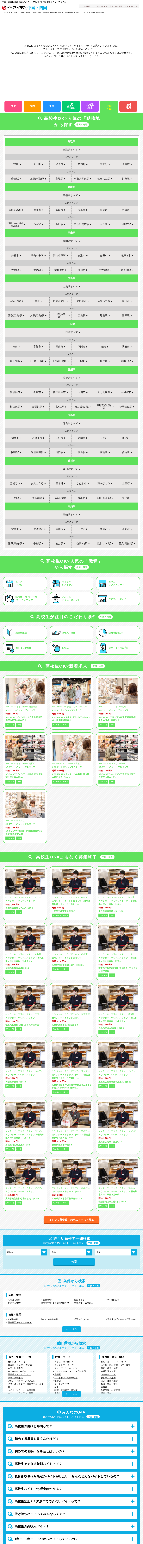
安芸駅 (59, 543)
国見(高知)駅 (126, 543)
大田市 (126, 209)
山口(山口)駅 (37, 361)
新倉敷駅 (59, 270)
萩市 (103, 346)
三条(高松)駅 (59, 498)
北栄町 (15, 164)
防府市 (126, 346)
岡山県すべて (70, 241)
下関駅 (81, 361)
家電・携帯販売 (15, 1377)
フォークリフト (108, 1374)
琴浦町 (81, 164)
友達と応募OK (14, 1303)
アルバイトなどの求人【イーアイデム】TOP (19, 12)
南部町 (104, 164)
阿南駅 (15, 452)
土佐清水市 (37, 529)
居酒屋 (57, 1374)
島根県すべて (70, 195)
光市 (15, 346)
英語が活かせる (81, 1319)
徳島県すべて (70, 423)
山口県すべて (70, 332)
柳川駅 (81, 270)
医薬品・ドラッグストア (19, 1374)
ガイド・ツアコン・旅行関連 (21, 1390)
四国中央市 (59, 392)
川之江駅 (59, 406)
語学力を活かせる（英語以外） (122, 1319)
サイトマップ (131, 6)
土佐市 (81, 529)
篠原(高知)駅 (15, 543)
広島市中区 (103, 301)
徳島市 (15, 437)
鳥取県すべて (70, 149)
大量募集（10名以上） (84, 1303)
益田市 (59, 209)
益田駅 (59, 224)
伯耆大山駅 (103, 178)
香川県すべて (70, 469)
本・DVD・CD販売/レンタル (21, 1371)
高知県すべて (70, 514)
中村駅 (37, 543)
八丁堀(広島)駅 (59, 316)
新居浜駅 (37, 406)
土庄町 (126, 483)
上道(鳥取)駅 (37, 178)
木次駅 (104, 224)
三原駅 (126, 315)
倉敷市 (81, 255)
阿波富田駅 (37, 452)
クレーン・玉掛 (108, 1377)
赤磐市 (104, 255)
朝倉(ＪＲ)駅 (104, 543)
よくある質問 (116, 6)
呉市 (37, 301)
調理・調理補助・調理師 (66, 1390)
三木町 (59, 483)
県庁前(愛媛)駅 (104, 407)
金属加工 (105, 1387)
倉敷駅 (37, 270)
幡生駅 (104, 361)
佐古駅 (126, 452)
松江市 (37, 209)
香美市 (104, 529)
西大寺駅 (104, 270)
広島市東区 (59, 301)
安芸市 (15, 529)
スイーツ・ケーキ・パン (66, 1368)
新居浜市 (15, 392)
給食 (56, 1387)
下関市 (81, 346)
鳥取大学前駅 (81, 178)
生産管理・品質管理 (110, 1390)
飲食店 (57, 1381)
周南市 (59, 346)
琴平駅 (126, 498)
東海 (51, 106)
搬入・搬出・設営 (109, 1381)
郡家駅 (126, 178)
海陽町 (126, 437)
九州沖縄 (128, 106)
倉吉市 (126, 164)
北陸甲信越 (71, 106)
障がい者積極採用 (49, 1319)
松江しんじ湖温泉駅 (15, 224)
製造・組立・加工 (109, 1368)
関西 (32, 106)
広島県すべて (70, 286)
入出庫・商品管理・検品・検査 (115, 1365)
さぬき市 (82, 483)
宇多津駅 (37, 498)
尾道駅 (104, 315)
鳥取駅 (59, 178)
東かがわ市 (103, 483)
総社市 (15, 255)
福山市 (126, 301)
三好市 (59, 437)
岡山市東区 (59, 255)
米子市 (59, 164)
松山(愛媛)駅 (81, 406)
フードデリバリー (62, 1384)
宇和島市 (126, 392)
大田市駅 (126, 224)
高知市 (126, 529)
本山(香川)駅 (104, 498)
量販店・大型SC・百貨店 (20, 1365)
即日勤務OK (46, 1300)
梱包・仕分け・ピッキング (113, 1362)
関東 (13, 106)
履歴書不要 (79, 1300)
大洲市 (81, 392)
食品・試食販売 (15, 1368)
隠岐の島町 (15, 209)
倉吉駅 (15, 178)
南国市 (59, 529)
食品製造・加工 (108, 1371)
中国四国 (109, 107)
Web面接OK (113, 1300)
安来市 (81, 209)
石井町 (104, 437)
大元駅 (15, 270)
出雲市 (104, 209)
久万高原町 (103, 392)
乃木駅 (37, 224)
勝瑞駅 (104, 452)
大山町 (37, 164)
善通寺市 (15, 483)
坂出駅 (81, 498)
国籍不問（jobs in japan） (20, 1322)
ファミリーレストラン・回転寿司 (70, 1371)
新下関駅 (15, 361)
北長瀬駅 (126, 270)
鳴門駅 (59, 452)
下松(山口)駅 (59, 361)
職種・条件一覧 (43, 12)
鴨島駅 (81, 452)
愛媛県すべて (70, 377)
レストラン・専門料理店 (66, 1377)
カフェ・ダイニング (63, 1362)
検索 (74, 1261)
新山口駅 (126, 361)
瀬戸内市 (126, 255)
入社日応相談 (14, 1300)
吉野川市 (37, 437)
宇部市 (37, 346)
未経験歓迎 (13, 1319)
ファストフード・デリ (64, 1365)
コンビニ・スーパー (17, 1362)
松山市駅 (15, 406)
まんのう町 (37, 483)
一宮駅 (15, 498)
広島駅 (81, 315)
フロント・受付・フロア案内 (21, 1381)
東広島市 (82, 301)
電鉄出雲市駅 (81, 224)
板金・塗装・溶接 (109, 1384)
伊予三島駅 (126, 406)
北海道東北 (90, 106)
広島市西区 (15, 301)
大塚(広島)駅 (37, 315)
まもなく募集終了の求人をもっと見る (71, 1219)
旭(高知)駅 (81, 543)
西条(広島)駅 (15, 315)
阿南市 (81, 437)
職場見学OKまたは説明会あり (55, 1303)
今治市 (37, 392)
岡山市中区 (37, 255)
